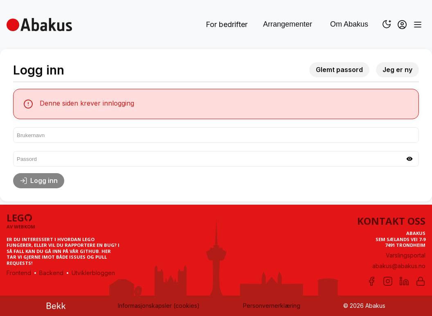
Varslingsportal (405, 255)
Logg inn (39, 180)
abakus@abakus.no (398, 265)
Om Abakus (349, 24)
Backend (51, 272)
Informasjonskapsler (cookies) (159, 305)
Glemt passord (339, 69)
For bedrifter (227, 24)
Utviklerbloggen (93, 272)
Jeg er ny (397, 69)
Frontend (19, 272)
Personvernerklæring (271, 305)
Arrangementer (287, 24)
